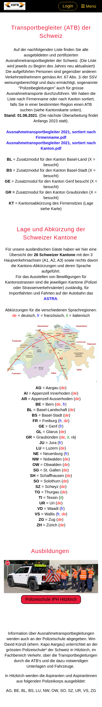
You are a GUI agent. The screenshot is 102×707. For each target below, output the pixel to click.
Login (67, 6)
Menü (88, 6)
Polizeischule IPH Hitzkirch (51, 599)
